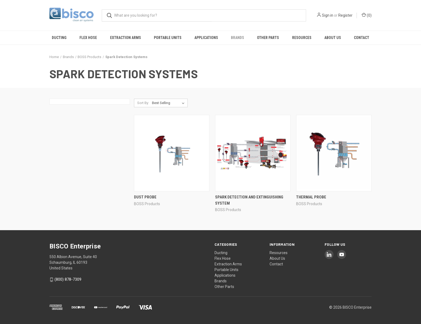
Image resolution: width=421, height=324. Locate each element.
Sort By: (143, 103)
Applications (206, 37)
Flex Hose (88, 37)
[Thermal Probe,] (334, 153)
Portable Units (168, 37)
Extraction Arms (125, 37)
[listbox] (169, 103)
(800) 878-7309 (68, 279)
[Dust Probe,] (171, 153)
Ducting (59, 37)
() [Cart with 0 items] (367, 15)
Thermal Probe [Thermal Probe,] (311, 197)
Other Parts (268, 37)
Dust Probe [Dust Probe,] (145, 197)
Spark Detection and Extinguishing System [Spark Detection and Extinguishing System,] (249, 200)
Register (345, 15)
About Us (332, 37)
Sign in (327, 15)
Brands (237, 37)
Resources (301, 37)
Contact (361, 37)
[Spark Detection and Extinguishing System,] (252, 153)
